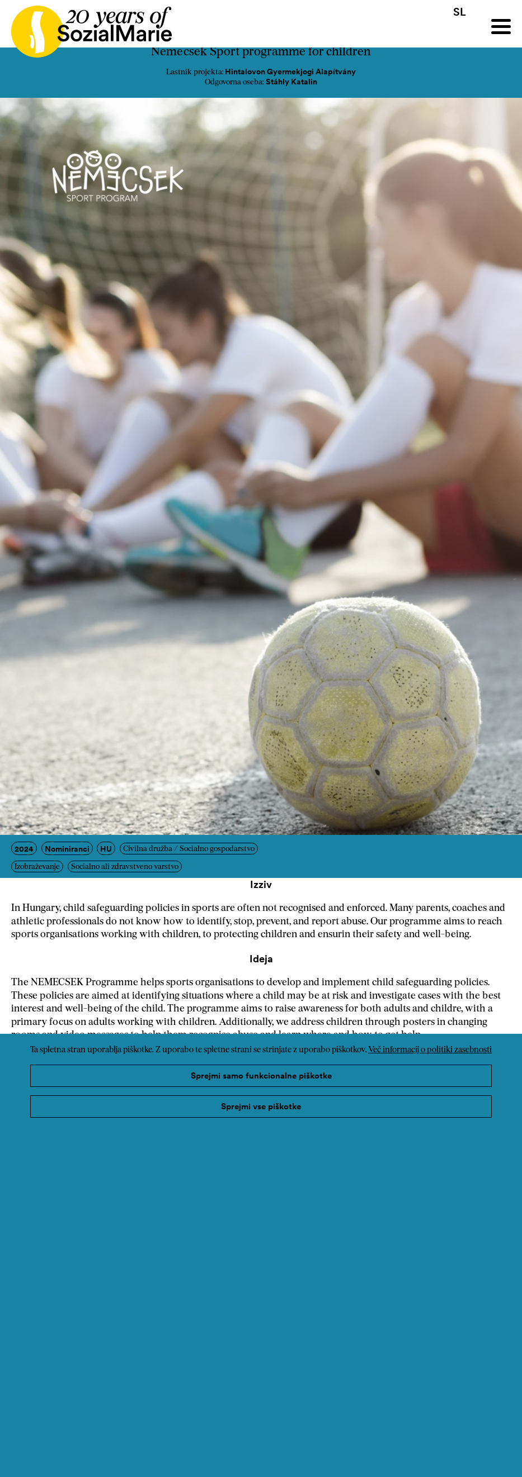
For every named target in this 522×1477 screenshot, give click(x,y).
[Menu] (501, 26)
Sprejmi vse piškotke (261, 1106)
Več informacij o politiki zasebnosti (430, 1050)
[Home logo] (86, 27)
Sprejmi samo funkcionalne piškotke (261, 1075)
